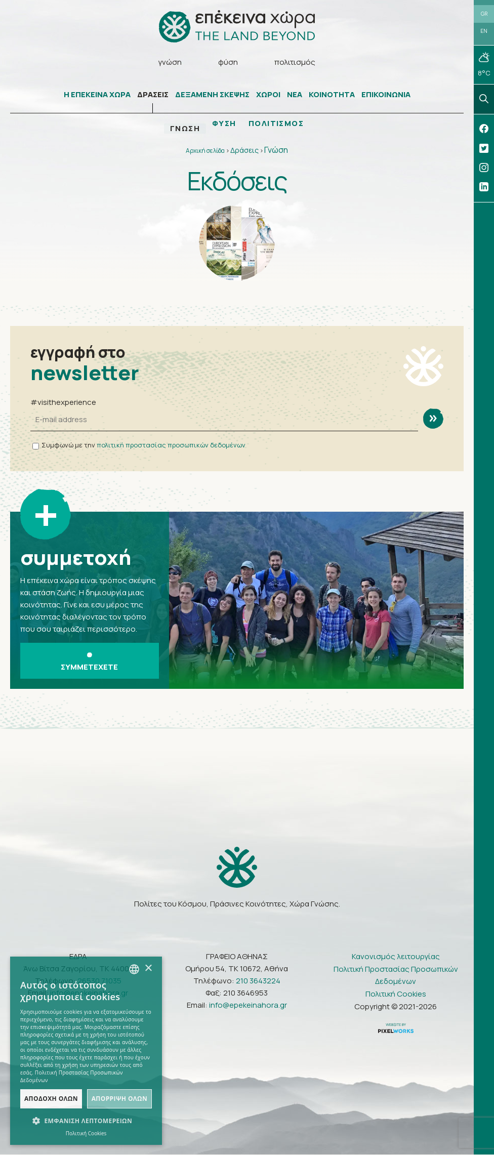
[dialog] (86, 1051)
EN (483, 31)
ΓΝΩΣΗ (185, 129)
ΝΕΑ (294, 95)
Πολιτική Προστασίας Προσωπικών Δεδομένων (396, 975)
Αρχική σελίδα (205, 151)
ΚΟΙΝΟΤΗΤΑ (332, 95)
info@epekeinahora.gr (248, 1005)
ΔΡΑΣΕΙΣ (153, 95)
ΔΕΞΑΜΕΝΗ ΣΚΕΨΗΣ (212, 95)
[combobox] (134, 969)
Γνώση (276, 150)
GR (484, 13)
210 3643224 (258, 981)
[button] (86, 1121)
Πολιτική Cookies (395, 994)
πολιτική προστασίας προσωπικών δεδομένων (171, 445)
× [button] (148, 968)
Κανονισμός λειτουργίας (396, 957)
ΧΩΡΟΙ (268, 95)
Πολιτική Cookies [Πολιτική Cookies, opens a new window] (86, 1133)
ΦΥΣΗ (224, 124)
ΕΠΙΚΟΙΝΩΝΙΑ (385, 95)
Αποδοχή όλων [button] (51, 1098)
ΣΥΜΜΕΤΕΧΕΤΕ (89, 663)
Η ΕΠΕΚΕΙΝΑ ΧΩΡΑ (97, 95)
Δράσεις (244, 150)
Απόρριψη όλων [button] (119, 1098)
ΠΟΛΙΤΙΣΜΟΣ (276, 124)
